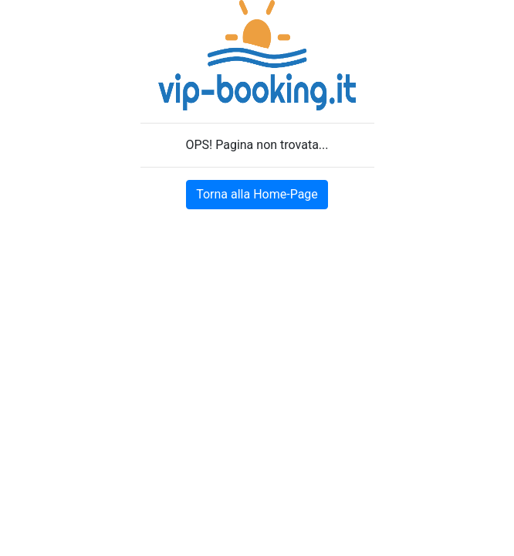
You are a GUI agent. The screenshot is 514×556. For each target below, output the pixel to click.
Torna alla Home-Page (257, 194)
